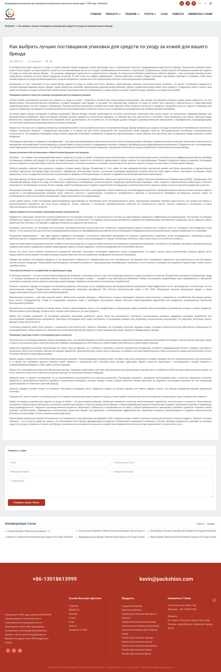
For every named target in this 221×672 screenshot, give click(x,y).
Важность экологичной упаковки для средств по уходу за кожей (40, 537)
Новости (200, 524)
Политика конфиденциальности (157, 667)
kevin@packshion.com (166, 579)
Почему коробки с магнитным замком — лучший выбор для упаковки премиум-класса (28, 531)
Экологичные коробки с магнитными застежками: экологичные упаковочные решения (111, 531)
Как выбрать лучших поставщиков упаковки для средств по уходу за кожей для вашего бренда (65, 26)
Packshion (10, 26)
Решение (211, 524)
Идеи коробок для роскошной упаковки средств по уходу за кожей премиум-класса (183, 537)
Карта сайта (133, 667)
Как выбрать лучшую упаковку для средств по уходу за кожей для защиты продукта (183, 531)
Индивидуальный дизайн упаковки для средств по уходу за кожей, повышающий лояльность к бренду (111, 537)
